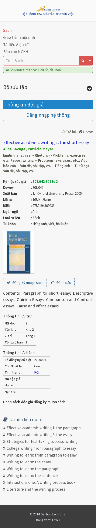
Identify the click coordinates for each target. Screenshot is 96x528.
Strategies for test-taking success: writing (42, 441)
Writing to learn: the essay (29, 461)
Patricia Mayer (40, 148)
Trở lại (69, 131)
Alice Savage (14, 148)
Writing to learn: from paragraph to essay (42, 455)
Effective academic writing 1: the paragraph (44, 427)
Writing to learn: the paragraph (33, 468)
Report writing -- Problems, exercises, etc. (44, 160)
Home (86, 131)
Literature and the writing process (36, 489)
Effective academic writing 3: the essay (39, 434)
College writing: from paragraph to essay (41, 448)
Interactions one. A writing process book (41, 482)
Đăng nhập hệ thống (48, 115)
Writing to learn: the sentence (32, 475)
